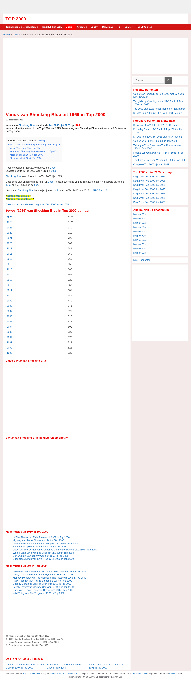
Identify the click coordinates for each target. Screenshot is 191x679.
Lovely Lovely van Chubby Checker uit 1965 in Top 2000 (43, 587)
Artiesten (82, 27)
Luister (129, 27)
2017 (9, 259)
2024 (9, 222)
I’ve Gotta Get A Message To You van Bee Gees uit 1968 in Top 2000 (50, 571)
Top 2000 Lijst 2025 (40, 636)
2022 (9, 233)
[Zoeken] (168, 80)
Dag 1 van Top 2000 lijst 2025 (149, 176)
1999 (53, 167)
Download (107, 27)
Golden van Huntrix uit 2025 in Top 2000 (155, 141)
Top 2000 (15, 18)
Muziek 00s (139, 223)
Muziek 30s (139, 253)
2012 (9, 285)
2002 (9, 337)
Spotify (95, 27)
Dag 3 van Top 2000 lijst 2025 (149, 185)
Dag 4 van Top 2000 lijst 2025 (149, 189)
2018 (9, 253)
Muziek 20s (139, 214)
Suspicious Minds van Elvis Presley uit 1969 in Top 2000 (43, 559)
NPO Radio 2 (100, 190)
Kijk (119, 27)
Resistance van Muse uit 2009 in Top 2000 (28, 645)
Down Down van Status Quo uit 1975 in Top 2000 (64, 666)
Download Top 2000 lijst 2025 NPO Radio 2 (156, 125)
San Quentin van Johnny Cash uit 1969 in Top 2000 (41, 556)
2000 (9, 347)
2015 (9, 269)
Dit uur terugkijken (18, 196)
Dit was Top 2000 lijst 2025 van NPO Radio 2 (157, 113)
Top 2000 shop (144, 27)
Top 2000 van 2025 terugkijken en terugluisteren (159, 108)
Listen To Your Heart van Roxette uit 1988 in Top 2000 (34, 642)
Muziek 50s (139, 244)
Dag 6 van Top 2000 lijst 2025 (149, 198)
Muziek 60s (139, 240)
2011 (9, 290)
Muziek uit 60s (23, 636)
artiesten (173, 674)
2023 (9, 227)
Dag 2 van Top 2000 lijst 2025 (149, 180)
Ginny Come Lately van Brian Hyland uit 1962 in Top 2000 (44, 574)
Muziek (69, 27)
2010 (9, 295)
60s (36, 185)
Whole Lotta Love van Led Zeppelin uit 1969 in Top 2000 (43, 553)
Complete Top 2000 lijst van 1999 (151, 164)
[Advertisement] (95, 6)
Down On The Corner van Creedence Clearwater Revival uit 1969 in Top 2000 (55, 549)
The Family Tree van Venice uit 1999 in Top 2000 (159, 160)
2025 (54, 171)
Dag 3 (17, 639)
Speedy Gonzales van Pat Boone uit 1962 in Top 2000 (42, 584)
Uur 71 (60, 639)
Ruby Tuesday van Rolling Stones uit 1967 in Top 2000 (42, 580)
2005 (9, 321)
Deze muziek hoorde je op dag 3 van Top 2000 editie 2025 (37, 204)
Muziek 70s (139, 235)
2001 (9, 342)
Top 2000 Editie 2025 (45, 639)
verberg (41, 141)
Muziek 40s (139, 248)
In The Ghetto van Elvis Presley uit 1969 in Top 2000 (41, 537)
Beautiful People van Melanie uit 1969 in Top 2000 (40, 546)
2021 (9, 238)
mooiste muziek (140, 674)
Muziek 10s (139, 218)
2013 (9, 280)
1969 (51, 181)
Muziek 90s (139, 227)
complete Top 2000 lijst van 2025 (65, 674)
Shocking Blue (26, 125)
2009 (9, 300)
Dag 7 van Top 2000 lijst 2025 (149, 202)
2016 (9, 264)
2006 (9, 316)
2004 (9, 326)
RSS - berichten (142, 260)
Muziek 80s (139, 231)
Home (6, 34)
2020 (9, 243)
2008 (9, 306)
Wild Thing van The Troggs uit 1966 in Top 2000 (39, 593)
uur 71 (56, 190)
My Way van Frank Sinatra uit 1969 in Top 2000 (38, 540)
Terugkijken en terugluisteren (22, 27)
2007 (9, 311)
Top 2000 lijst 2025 (52, 27)
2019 (9, 248)
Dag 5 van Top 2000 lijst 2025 (149, 193)
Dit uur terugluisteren (19, 199)
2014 (9, 274)
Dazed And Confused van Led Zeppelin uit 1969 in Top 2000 (45, 543)
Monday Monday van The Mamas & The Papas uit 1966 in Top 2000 (49, 577)
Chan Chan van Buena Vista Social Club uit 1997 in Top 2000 (25, 666)
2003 (9, 332)
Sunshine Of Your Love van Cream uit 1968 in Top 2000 (43, 590)
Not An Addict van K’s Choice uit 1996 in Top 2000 (106, 666)
